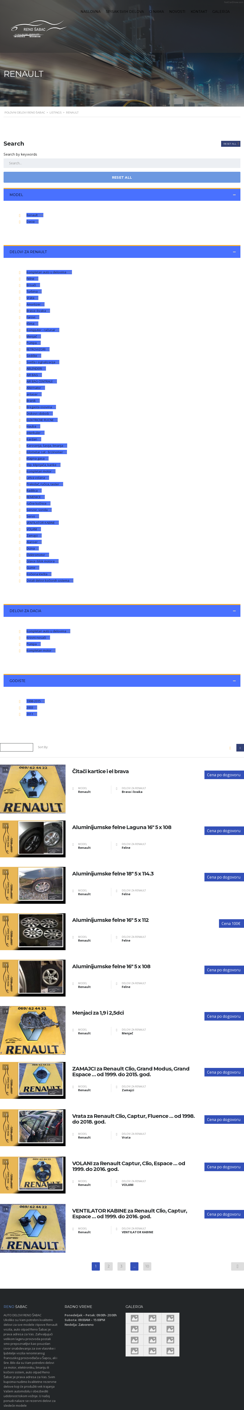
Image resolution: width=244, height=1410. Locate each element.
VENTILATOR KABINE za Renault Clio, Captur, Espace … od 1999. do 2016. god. (129, 1213)
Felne (32, 278)
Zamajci (34, 535)
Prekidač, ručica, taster (44, 484)
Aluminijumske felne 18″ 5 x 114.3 (112, 874)
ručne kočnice (38, 503)
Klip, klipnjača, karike (43, 465)
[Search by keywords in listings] (122, 163)
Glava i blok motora (42, 561)
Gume (32, 567)
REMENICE (35, 497)
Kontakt (199, 12)
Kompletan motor (41, 471)
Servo (32, 516)
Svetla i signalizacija (42, 362)
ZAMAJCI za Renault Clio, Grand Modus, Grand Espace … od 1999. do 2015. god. (130, 1071)
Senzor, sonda (39, 510)
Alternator (35, 388)
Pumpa (33, 343)
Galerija (221, 12)
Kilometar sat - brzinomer (46, 452)
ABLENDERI (36, 368)
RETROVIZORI (38, 349)
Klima (32, 323)
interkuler (35, 433)
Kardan (33, 439)
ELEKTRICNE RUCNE (42, 420)
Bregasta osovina (41, 407)
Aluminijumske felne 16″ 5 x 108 (111, 966)
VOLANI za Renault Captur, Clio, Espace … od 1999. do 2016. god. (128, 1166)
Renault (34, 215)
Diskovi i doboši (39, 413)
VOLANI (33, 529)
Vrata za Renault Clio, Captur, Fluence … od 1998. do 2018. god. (133, 1119)
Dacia (32, 221)
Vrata (32, 298)
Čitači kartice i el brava (100, 771)
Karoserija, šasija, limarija (46, 445)
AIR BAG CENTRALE (41, 381)
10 (147, 1266)
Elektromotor (37, 555)
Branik (33, 400)
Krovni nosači (38, 637)
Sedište (33, 356)
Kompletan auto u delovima (49, 272)
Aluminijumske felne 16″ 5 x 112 (110, 920)
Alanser (34, 542)
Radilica (34, 490)
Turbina (34, 291)
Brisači (33, 285)
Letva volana (37, 478)
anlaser (34, 394)
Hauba (33, 426)
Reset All (230, 143)
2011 (31, 714)
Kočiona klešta (38, 574)
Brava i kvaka (38, 311)
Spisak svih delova (125, 12)
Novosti (177, 12)
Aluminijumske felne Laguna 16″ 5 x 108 (121, 827)
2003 (31, 707)
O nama (156, 12)
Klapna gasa (37, 458)
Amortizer (35, 304)
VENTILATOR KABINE (42, 523)
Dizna (32, 548)
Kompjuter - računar (42, 330)
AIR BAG (34, 375)
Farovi (32, 317)
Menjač (33, 336)
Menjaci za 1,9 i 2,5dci (98, 1013)
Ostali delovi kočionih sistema (49, 580)
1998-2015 (35, 701)
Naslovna (91, 12)
